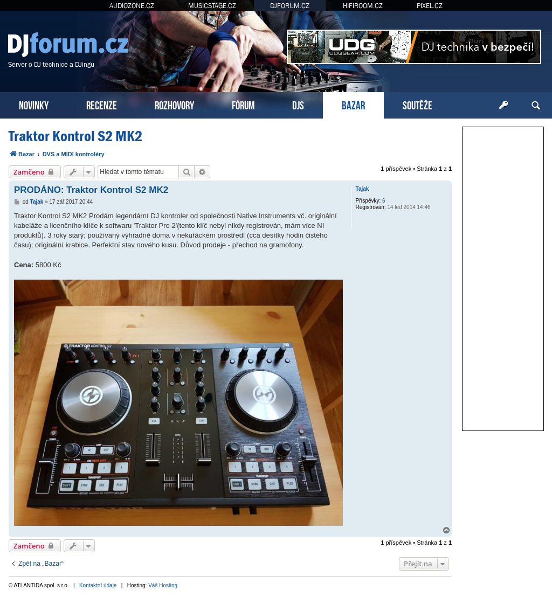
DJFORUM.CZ (289, 6)
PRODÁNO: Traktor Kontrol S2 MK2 (91, 190)
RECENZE (101, 104)
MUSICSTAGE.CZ (212, 6)
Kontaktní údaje (98, 585)
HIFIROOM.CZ (363, 6)
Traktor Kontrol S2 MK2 (75, 136)
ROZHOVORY (174, 104)
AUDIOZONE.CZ (131, 6)
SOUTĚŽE (417, 104)
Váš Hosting (162, 585)
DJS (298, 104)
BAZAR (353, 104)
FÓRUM (243, 104)
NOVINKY (34, 104)
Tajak (362, 189)
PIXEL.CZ (430, 6)
